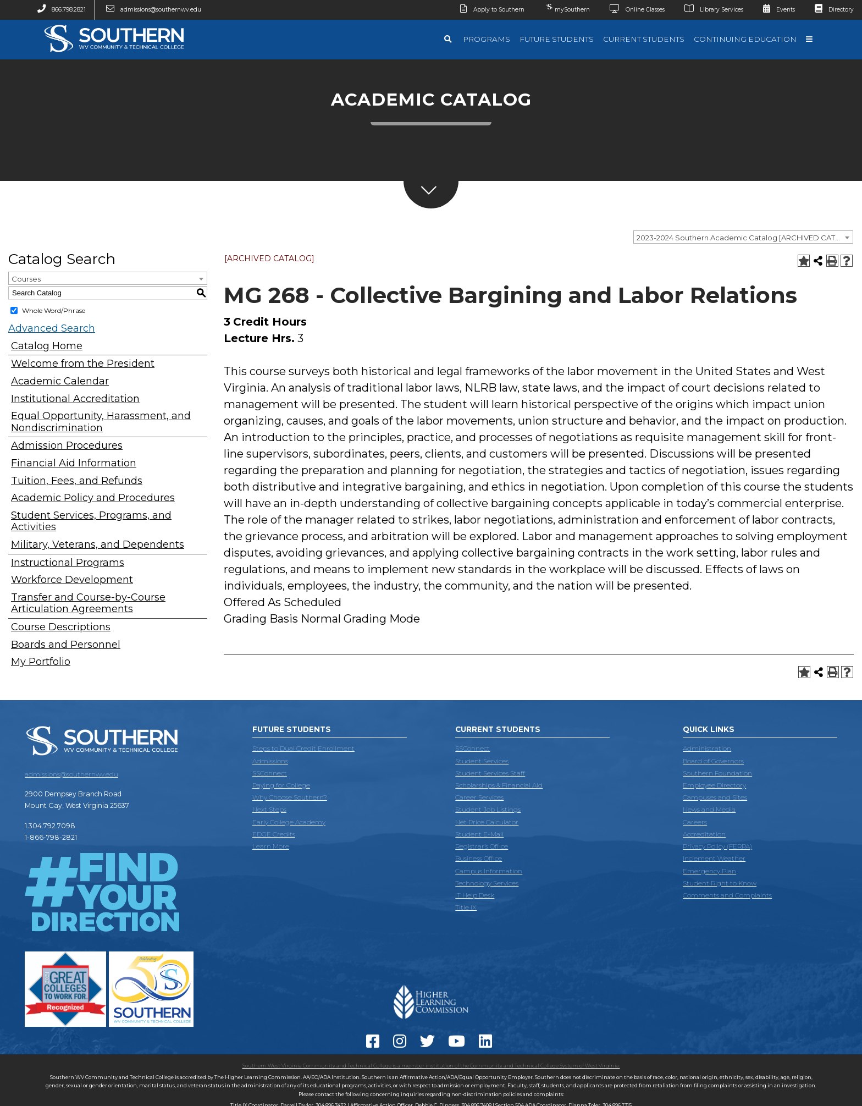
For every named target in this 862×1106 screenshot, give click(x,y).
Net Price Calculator (486, 822)
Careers (695, 822)
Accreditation (704, 834)
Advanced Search (51, 328)
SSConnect (269, 773)
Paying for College (281, 785)
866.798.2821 (57, 10)
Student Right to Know (719, 883)
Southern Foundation (717, 773)
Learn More (270, 846)
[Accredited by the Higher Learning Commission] (431, 1022)
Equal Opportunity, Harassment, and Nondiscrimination (101, 422)
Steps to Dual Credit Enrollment (303, 748)
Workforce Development (72, 580)
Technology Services (486, 883)
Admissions (270, 761)
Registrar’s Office (481, 846)
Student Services (482, 761)
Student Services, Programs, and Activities (91, 521)
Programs (486, 39)
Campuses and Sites (715, 797)
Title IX (466, 907)
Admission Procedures (67, 446)
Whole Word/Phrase (53, 310)
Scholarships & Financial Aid (499, 785)
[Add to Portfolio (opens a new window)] (804, 261)
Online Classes (633, 10)
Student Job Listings (488, 809)
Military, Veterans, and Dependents (97, 545)
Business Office (478, 858)
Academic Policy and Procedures (93, 498)
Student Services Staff (490, 773)
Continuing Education (745, 39)
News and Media (709, 809)
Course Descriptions (60, 627)
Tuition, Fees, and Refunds (76, 481)
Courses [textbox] (26, 278)
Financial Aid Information (73, 463)
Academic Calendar (60, 381)
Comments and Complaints (727, 895)
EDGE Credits (273, 834)
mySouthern (567, 7)
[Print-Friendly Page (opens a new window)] (832, 261)
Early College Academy (288, 822)
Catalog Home (46, 346)
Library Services (709, 10)
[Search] (449, 39)
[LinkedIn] (487, 1044)
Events (774, 10)
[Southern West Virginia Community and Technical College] (114, 55)
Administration (707, 748)
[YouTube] (458, 1044)
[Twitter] (429, 1044)
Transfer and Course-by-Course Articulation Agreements (88, 603)
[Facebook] (374, 1044)
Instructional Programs (67, 563)
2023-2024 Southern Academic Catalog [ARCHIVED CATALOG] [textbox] (745, 237)
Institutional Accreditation (75, 399)
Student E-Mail (479, 834)
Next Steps (269, 809)
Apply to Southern (488, 10)
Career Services (479, 797)
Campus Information (488, 871)
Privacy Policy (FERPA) (717, 846)
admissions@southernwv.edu (150, 10)
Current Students (643, 39)
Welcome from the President (82, 364)
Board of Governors (713, 761)
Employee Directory (714, 785)
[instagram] (401, 1044)
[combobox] (743, 237)
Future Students (557, 39)
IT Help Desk (474, 895)
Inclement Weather (714, 858)
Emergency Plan (709, 871)
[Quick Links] (810, 39)
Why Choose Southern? (289, 797)
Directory (830, 10)
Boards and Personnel (65, 645)
